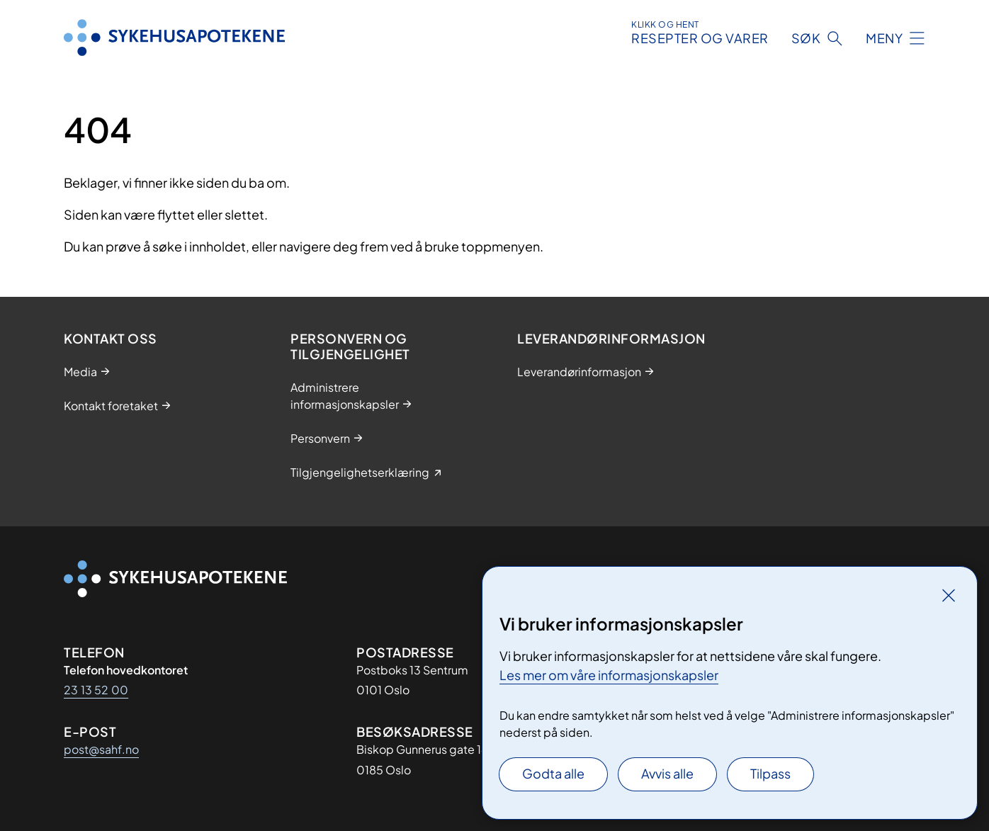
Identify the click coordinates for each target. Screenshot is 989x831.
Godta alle (553, 773)
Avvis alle (667, 773)
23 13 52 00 (96, 689)
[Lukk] (948, 595)
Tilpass (770, 773)
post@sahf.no (101, 749)
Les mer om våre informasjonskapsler (608, 675)
